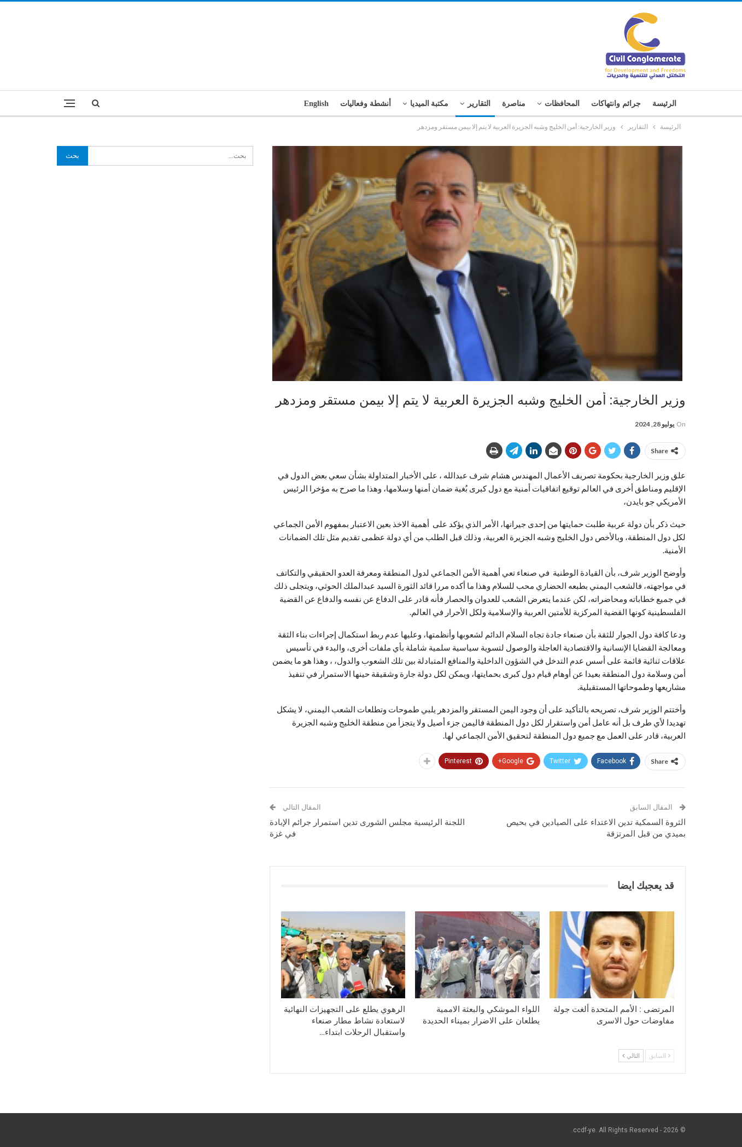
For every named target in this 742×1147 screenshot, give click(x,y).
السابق (659, 1055)
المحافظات (562, 104)
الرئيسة (664, 104)
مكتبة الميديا (429, 104)
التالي (631, 1055)
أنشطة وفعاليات (365, 104)
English (316, 104)
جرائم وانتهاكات (616, 104)
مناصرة (513, 104)
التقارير (479, 104)
